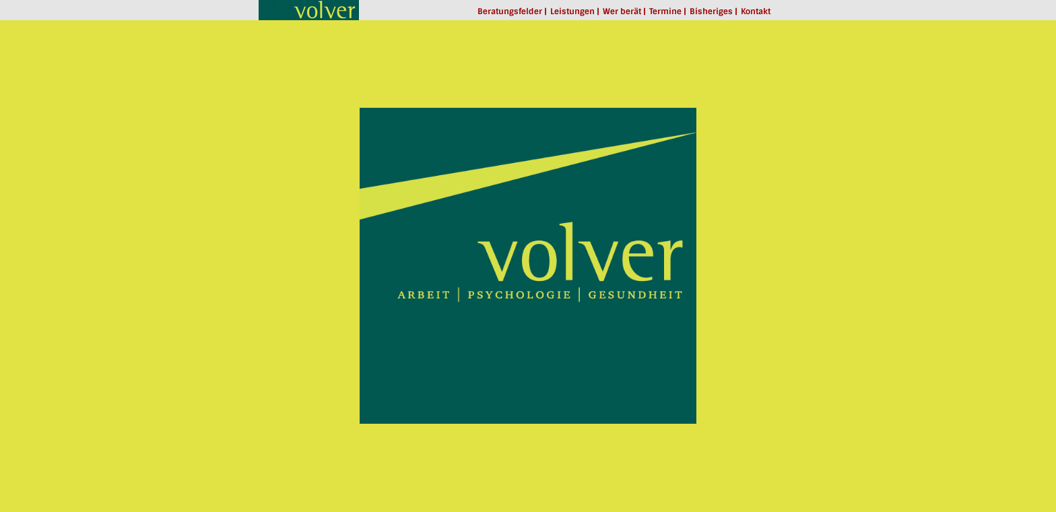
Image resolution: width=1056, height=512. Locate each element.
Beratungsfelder (509, 11)
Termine (665, 11)
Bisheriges (711, 11)
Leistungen (572, 11)
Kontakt (755, 11)
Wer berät (622, 11)
